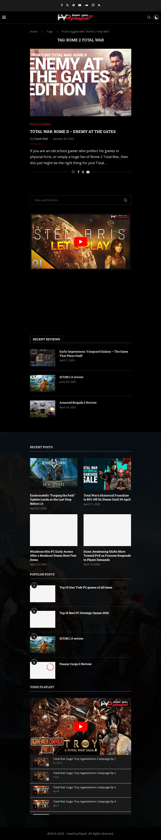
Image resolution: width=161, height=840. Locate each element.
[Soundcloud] (86, 5)
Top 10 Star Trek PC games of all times (86, 587)
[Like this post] (73, 172)
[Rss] (99, 5)
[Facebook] (61, 5)
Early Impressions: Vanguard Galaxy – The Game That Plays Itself (94, 353)
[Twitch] (93, 5)
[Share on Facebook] (78, 172)
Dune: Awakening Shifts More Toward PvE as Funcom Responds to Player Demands (107, 555)
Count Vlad (41, 139)
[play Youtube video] (80, 241)
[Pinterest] (73, 5)
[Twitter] (67, 5)
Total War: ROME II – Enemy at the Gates (73, 131)
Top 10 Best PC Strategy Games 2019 (84, 613)
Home (34, 31)
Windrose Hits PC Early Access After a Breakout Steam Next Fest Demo (53, 555)
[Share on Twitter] (82, 172)
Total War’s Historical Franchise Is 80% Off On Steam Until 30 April (107, 497)
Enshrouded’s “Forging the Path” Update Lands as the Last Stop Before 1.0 (52, 499)
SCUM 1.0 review (71, 377)
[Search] (149, 17)
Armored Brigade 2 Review (78, 402)
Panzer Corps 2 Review (76, 664)
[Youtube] (79, 5)
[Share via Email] (88, 172)
